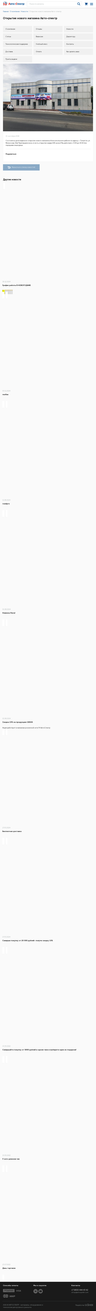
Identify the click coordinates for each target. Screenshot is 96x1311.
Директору (70, 36)
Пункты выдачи (11, 59)
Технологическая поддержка (17, 44)
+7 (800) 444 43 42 (79, 1290)
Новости (69, 29)
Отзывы (39, 29)
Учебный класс (41, 44)
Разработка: (84, 1305)
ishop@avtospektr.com (79, 1292)
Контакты (70, 44)
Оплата (39, 52)
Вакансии (39, 36)
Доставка (9, 52)
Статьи (8, 36)
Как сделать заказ (72, 52)
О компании (10, 29)
